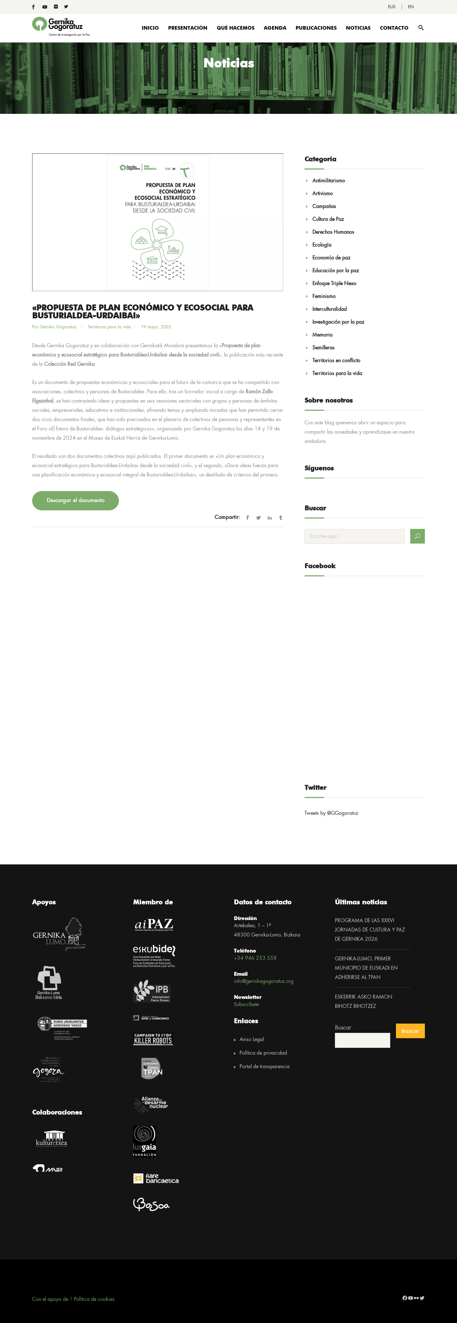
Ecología (321, 245)
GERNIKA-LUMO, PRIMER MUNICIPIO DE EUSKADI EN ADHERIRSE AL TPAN (366, 968)
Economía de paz (331, 258)
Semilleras (323, 348)
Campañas (324, 206)
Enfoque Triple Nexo (334, 284)
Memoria (322, 335)
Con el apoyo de (50, 1299)
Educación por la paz (335, 271)
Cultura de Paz (328, 219)
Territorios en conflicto (336, 361)
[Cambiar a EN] (411, 7)
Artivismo (322, 194)
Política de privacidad (263, 1053)
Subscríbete (246, 1005)
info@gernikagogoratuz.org (263, 981)
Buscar (343, 1028)
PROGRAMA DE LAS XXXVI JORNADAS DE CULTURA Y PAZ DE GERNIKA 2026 (370, 930)
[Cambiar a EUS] (392, 7)
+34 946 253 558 (255, 958)
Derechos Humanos (333, 232)
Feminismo (324, 296)
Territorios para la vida (109, 327)
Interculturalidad (329, 309)
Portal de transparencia (265, 1067)
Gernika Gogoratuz (59, 327)
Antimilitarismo (328, 181)
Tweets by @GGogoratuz (331, 813)
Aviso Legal (252, 1039)
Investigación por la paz (338, 322)
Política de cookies (94, 1299)
